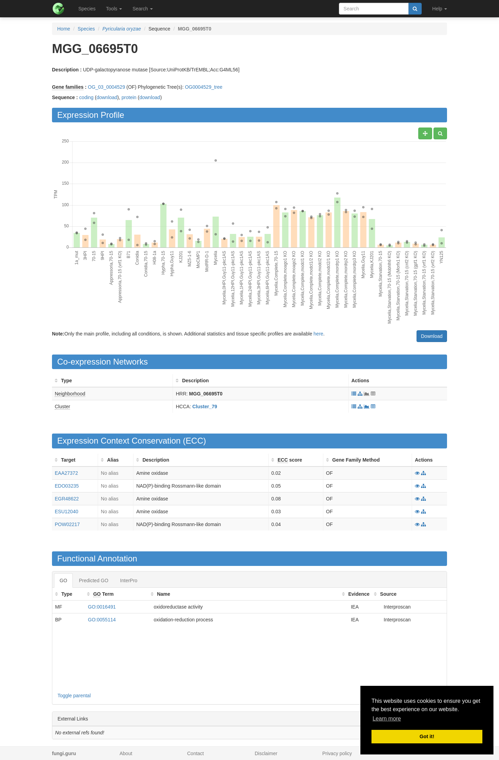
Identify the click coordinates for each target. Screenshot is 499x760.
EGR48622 (67, 498)
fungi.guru (64, 753)
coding (86, 97)
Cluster (62, 406)
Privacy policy (337, 753)
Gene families (68, 87)
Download (432, 336)
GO (63, 580)
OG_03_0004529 (106, 87)
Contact (195, 753)
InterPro (129, 580)
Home (63, 29)
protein (129, 97)
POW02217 (67, 524)
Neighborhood (70, 393)
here (318, 334)
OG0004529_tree (203, 87)
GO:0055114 (102, 619)
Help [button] (439, 8)
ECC (194, 440)
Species (87, 8)
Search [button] (142, 8)
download (106, 97)
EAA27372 (66, 473)
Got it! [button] (427, 736)
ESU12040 (66, 511)
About (126, 753)
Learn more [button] (387, 719)
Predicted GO (93, 580)
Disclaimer (266, 753)
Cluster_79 (204, 406)
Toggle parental (74, 695)
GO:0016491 (102, 607)
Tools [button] (114, 8)
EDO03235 (67, 486)
